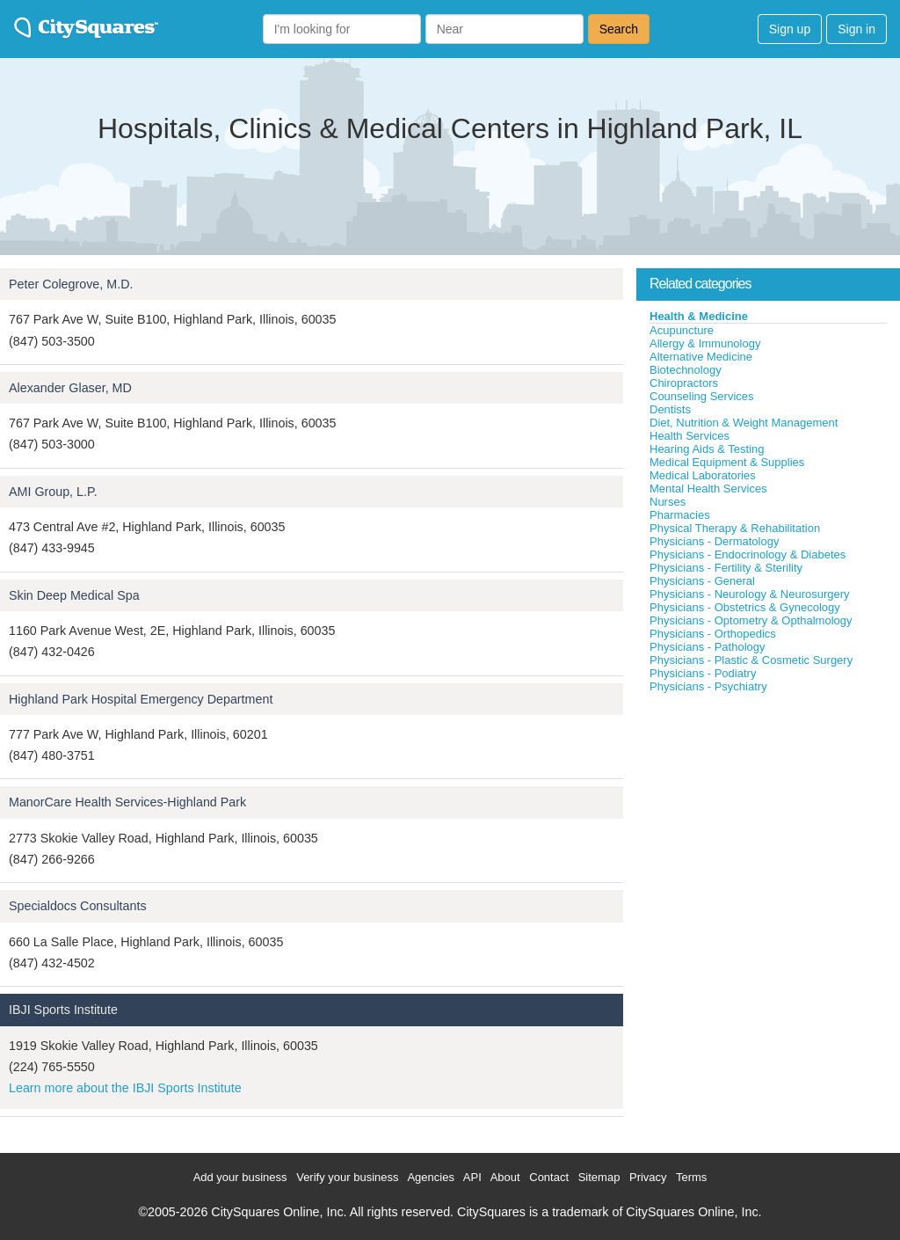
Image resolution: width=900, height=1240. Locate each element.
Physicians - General (702, 580)
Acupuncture (682, 330)
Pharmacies (680, 515)
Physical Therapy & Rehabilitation (735, 528)
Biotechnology (686, 369)
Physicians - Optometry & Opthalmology (751, 620)
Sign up (789, 29)
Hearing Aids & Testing (707, 449)
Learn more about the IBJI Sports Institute (125, 1088)
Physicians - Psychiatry (708, 686)
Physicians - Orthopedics (713, 633)
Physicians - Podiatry (703, 673)
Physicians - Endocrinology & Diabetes (748, 554)
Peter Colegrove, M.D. (71, 284)
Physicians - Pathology (708, 646)
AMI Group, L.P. (53, 492)
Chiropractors (684, 383)
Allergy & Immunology (705, 343)
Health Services (689, 435)
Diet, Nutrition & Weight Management (744, 422)
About (505, 1177)
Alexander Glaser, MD (70, 388)
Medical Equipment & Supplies (727, 462)
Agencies (430, 1177)
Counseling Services (702, 396)
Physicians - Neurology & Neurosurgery (750, 594)
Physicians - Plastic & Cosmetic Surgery (751, 660)
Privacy (648, 1177)
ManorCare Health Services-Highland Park (127, 802)
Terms (691, 1177)
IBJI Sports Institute (63, 1010)
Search (618, 29)
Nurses (668, 501)
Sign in (856, 29)
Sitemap (599, 1177)
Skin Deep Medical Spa (74, 595)
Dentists (670, 409)
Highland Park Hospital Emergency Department (140, 699)
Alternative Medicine (701, 356)
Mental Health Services (708, 488)
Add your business (240, 1177)
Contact (549, 1177)
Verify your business (347, 1177)
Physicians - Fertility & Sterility (726, 567)
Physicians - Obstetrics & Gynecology (745, 607)
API (472, 1177)
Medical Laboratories (703, 475)
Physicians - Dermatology (714, 541)
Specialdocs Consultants (78, 906)
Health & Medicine (699, 316)
